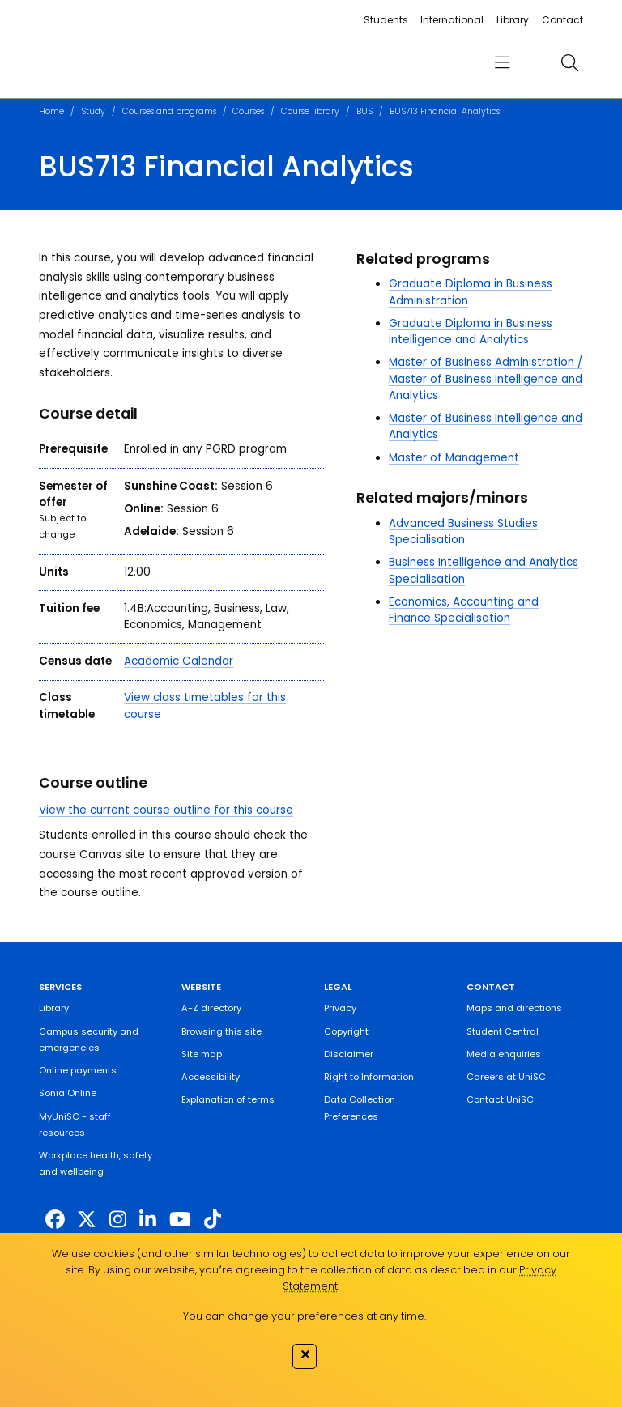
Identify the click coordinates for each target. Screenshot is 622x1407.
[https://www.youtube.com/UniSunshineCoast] (180, 1218)
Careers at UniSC (506, 1076)
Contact (562, 20)
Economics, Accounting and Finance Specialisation (464, 610)
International (452, 20)
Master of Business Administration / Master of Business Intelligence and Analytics (485, 379)
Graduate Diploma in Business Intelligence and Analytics (470, 331)
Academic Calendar (178, 661)
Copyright (346, 1031)
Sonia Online (67, 1092)
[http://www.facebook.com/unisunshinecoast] (55, 1218)
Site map (201, 1054)
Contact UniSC (500, 1099)
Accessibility (210, 1076)
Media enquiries (503, 1054)
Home (51, 111)
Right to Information (369, 1076)
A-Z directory (211, 1007)
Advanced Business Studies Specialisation (463, 531)
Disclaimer (348, 1054)
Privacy (340, 1007)
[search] (569, 62)
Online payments (78, 1070)
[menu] (502, 63)
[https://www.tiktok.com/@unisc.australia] (212, 1218)
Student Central (502, 1031)
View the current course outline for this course (166, 810)
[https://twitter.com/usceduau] (86, 1218)
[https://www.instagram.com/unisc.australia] (117, 1218)
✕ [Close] (305, 1354)
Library (512, 20)
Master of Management (454, 457)
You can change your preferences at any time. (304, 1316)
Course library (310, 111)
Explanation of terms (228, 1099)
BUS (364, 111)
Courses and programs (169, 111)
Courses (248, 111)
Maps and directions (514, 1007)
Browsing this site (221, 1031)
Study (93, 111)
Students (386, 20)
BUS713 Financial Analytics (445, 111)
